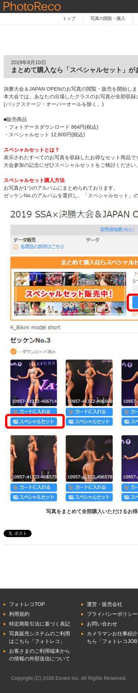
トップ (69, 18)
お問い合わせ (102, 624)
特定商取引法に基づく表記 (39, 624)
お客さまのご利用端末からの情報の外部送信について (39, 654)
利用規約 (19, 614)
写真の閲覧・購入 (107, 18)
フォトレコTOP (27, 604)
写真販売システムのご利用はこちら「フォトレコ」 (39, 637)
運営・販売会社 (104, 604)
